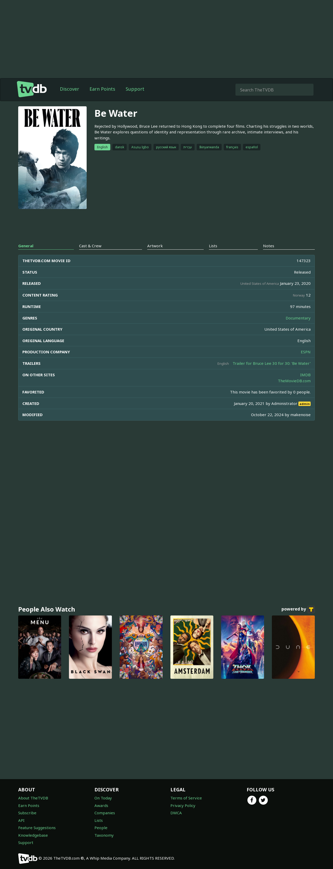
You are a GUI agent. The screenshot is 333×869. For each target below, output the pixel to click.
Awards (101, 805)
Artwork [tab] (155, 245)
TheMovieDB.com (294, 380)
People (100, 827)
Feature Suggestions (37, 827)
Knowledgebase (33, 835)
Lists (98, 820)
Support (135, 89)
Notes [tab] (268, 245)
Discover (69, 89)
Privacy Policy (182, 805)
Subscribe (27, 812)
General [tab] (25, 245)
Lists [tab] (213, 245)
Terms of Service (186, 797)
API (21, 820)
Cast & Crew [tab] (90, 245)
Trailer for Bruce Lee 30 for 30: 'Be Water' (272, 363)
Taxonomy (104, 835)
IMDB (305, 374)
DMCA (176, 812)
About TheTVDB (33, 797)
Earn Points (102, 89)
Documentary (298, 318)
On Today (103, 797)
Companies (104, 812)
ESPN (306, 351)
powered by (298, 609)
